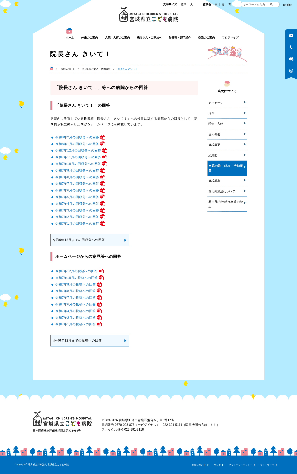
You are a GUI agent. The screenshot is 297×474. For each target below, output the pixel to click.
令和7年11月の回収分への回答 (78, 157)
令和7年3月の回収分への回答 (77, 210)
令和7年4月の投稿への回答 (75, 311)
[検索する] (271, 4)
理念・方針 (215, 123)
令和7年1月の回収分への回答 (77, 223)
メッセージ (215, 102)
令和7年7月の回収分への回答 (77, 183)
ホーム (70, 37)
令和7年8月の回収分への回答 (77, 177)
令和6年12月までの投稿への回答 (77, 340)
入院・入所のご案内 (117, 37)
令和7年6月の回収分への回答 (77, 190)
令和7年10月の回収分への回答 (78, 163)
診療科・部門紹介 (180, 37)
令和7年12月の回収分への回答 (78, 150)
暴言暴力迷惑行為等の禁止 (225, 204)
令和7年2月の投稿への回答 (75, 317)
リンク (217, 465)
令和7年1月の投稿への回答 (75, 324)
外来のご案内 (89, 37)
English (287, 4)
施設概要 (214, 144)
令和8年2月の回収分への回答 (77, 137)
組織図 (212, 155)
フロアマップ (230, 37)
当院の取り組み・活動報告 (225, 168)
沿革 (211, 113)
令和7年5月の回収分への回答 (77, 197)
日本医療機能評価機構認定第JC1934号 (57, 430)
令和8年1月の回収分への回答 (77, 144)
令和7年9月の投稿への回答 (75, 284)
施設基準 (214, 180)
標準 (183, 4)
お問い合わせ (199, 465)
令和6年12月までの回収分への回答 (79, 240)
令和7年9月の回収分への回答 (77, 170)
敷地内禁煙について (221, 191)
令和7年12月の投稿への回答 (76, 271)
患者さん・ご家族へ (149, 37)
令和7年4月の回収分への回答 (77, 203)
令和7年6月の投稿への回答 (75, 304)
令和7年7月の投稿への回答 (75, 297)
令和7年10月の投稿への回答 (76, 277)
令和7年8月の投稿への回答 (75, 291)
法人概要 (214, 134)
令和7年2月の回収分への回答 (77, 217)
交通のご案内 (206, 37)
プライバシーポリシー (240, 465)
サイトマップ (267, 465)
